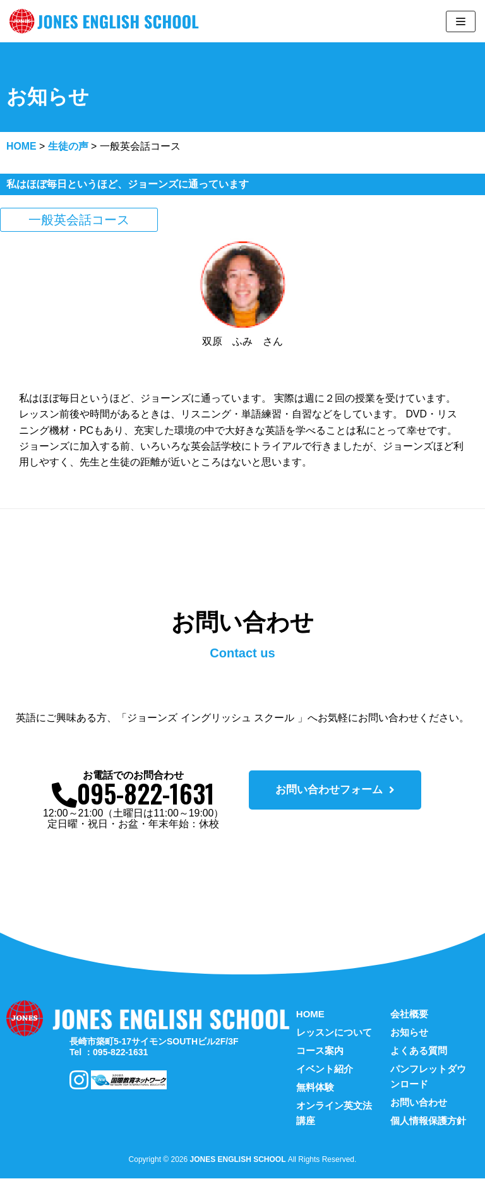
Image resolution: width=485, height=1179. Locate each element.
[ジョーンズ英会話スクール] (107, 21)
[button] (335, 790)
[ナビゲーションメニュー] (461, 21)
